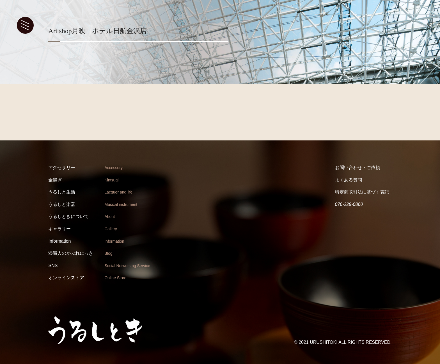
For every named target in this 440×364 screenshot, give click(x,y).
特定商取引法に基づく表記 (362, 192)
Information (59, 241)
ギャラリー (59, 228)
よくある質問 (348, 180)
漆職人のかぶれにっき (70, 253)
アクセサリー (61, 167)
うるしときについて (68, 216)
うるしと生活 (61, 192)
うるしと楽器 (61, 204)
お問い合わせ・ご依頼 (357, 167)
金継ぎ (55, 180)
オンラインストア (66, 277)
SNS (53, 265)
